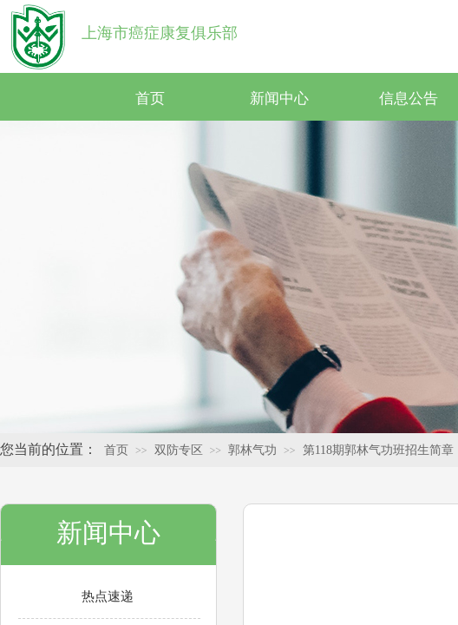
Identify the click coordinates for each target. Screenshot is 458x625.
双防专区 (178, 450)
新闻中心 (279, 98)
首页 (150, 98)
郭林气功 (252, 450)
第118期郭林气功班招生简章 (378, 450)
